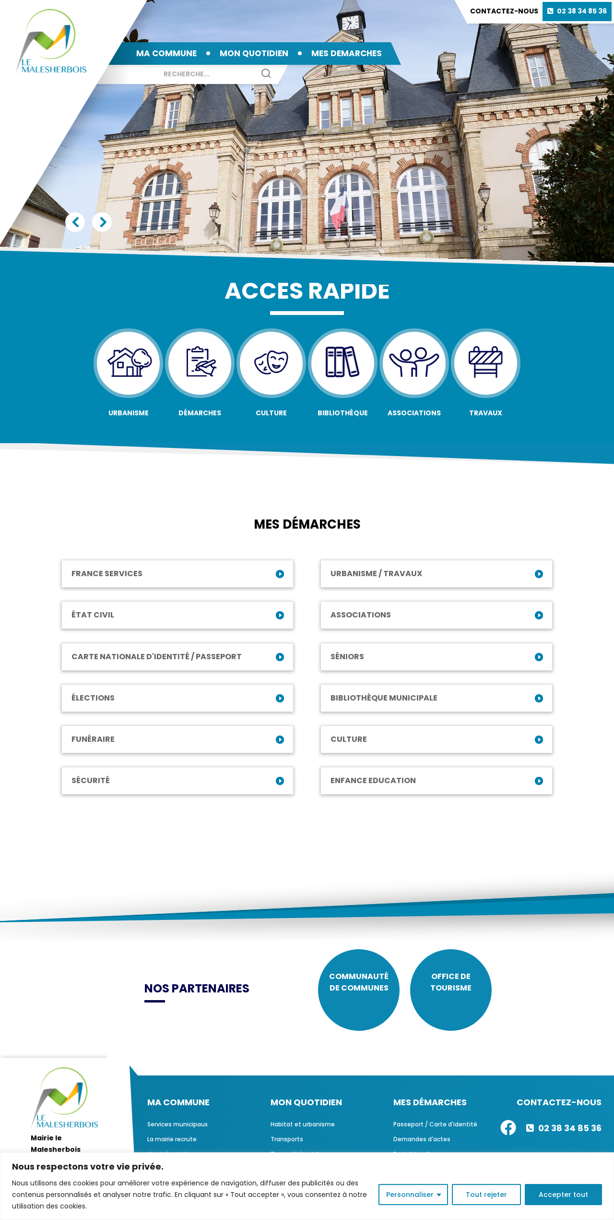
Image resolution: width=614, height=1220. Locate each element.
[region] (307, 1186)
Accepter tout (563, 1194)
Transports (287, 1146)
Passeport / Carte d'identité (435, 1131)
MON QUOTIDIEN (254, 53)
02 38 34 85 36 (582, 11)
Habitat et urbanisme (303, 1131)
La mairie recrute (172, 1146)
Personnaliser (410, 1194)
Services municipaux (177, 1131)
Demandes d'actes (421, 1146)
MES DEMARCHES (346, 53)
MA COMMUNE (166, 53)
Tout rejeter (486, 1194)
